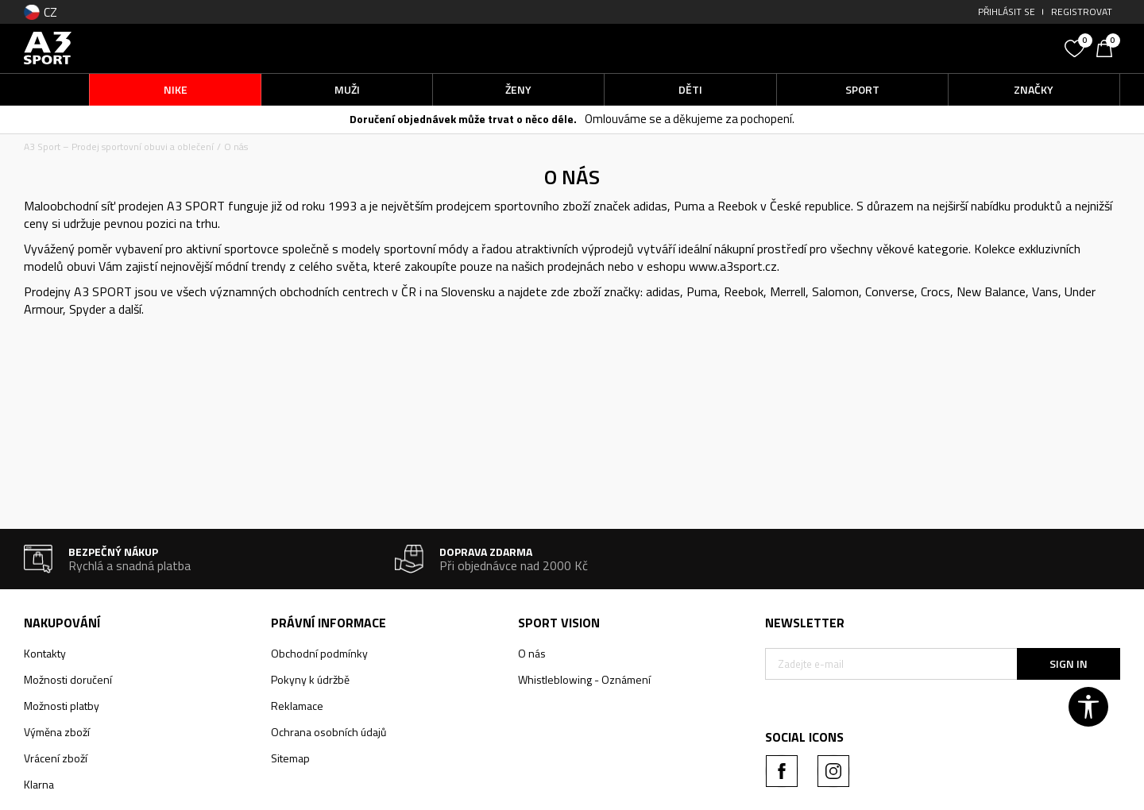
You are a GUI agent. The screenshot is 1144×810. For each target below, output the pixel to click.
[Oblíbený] (1076, 47)
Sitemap (290, 758)
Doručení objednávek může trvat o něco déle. (463, 118)
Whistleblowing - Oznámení (584, 679)
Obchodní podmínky (319, 653)
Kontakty (45, 653)
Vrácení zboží (55, 758)
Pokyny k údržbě (310, 679)
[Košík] (1108, 47)
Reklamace (297, 705)
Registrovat (1081, 11)
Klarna (39, 784)
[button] (937, 48)
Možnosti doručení (68, 679)
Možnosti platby (61, 705)
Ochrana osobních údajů (328, 731)
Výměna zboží (57, 731)
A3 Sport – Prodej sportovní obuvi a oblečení (119, 146)
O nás (532, 653)
